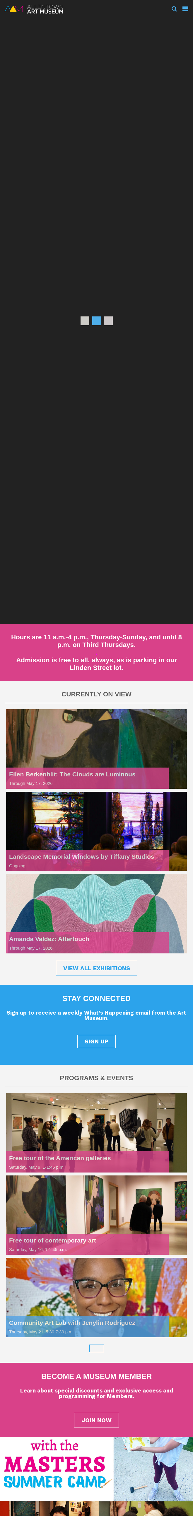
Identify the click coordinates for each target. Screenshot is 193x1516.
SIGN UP (96, 1041)
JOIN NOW (96, 1420)
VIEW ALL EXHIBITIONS (96, 968)
